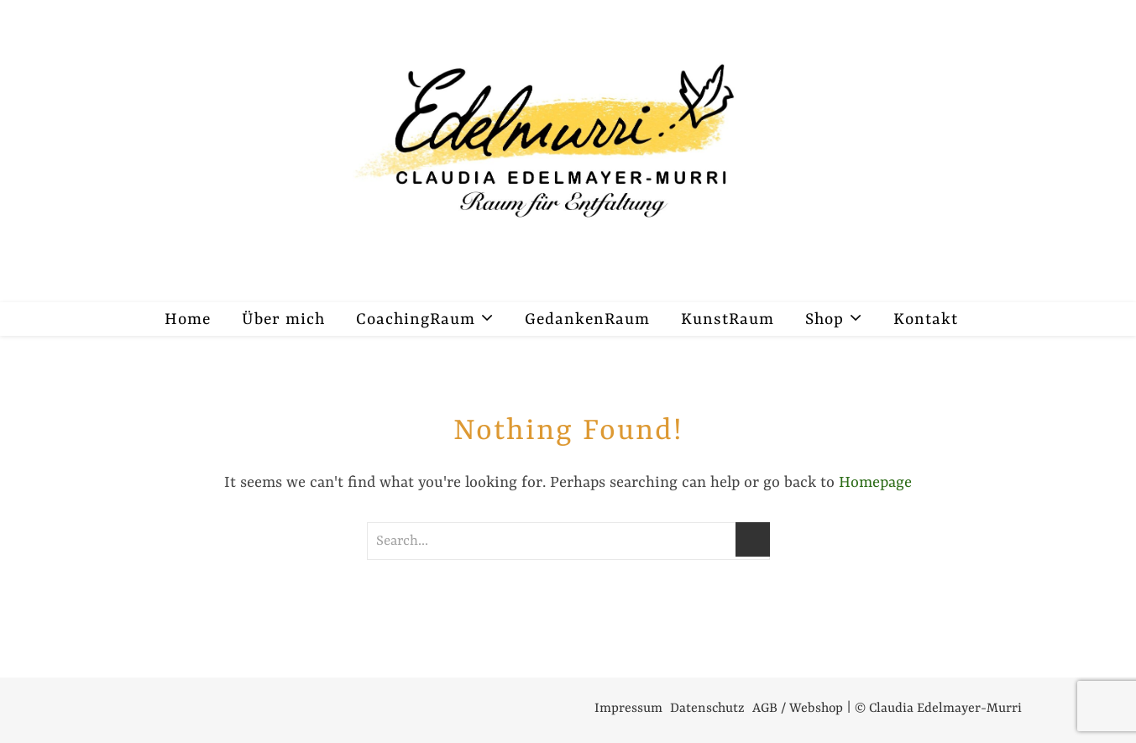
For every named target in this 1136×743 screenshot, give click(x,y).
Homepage (875, 483)
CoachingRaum (415, 320)
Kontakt (925, 320)
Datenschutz (707, 708)
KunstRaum (727, 320)
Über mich (283, 320)
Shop (824, 320)
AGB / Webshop (797, 708)
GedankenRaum (587, 320)
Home (188, 320)
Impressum (628, 708)
